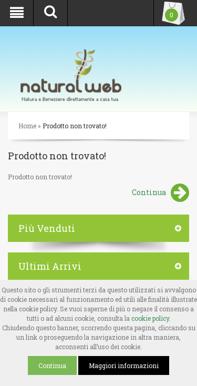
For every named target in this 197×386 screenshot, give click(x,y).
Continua (160, 193)
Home (27, 125)
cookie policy (150, 318)
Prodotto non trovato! (75, 125)
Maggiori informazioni (124, 365)
